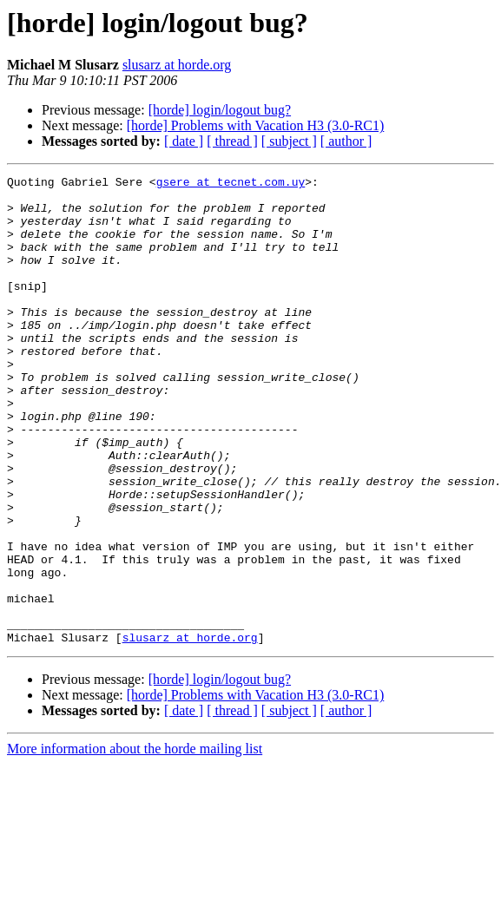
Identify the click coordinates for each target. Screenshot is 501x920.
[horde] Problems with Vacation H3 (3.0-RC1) (256, 125)
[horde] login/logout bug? (219, 109)
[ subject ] (289, 141)
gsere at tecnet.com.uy (231, 184)
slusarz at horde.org (176, 64)
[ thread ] (232, 141)
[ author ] (346, 141)
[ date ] (183, 141)
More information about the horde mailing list (134, 842)
